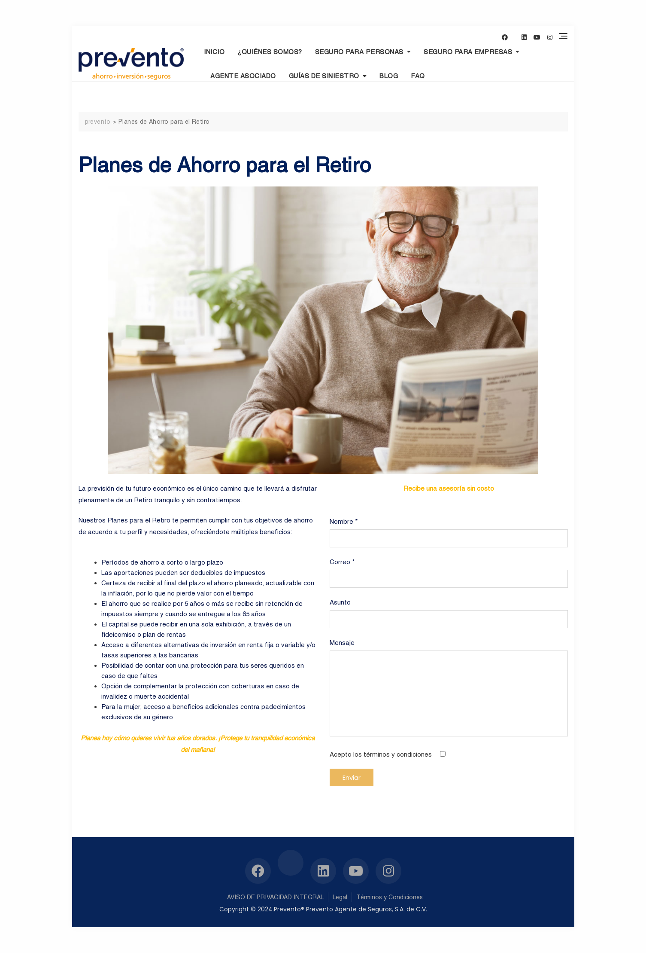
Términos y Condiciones (389, 897)
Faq (418, 75)
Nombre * (449, 530)
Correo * (449, 570)
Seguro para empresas (468, 51)
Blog (388, 75)
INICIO (214, 51)
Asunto (449, 611)
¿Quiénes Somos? (269, 51)
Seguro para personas (359, 51)
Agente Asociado (243, 75)
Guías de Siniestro (324, 75)
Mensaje (449, 688)
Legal (340, 897)
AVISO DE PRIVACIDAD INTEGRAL (275, 897)
